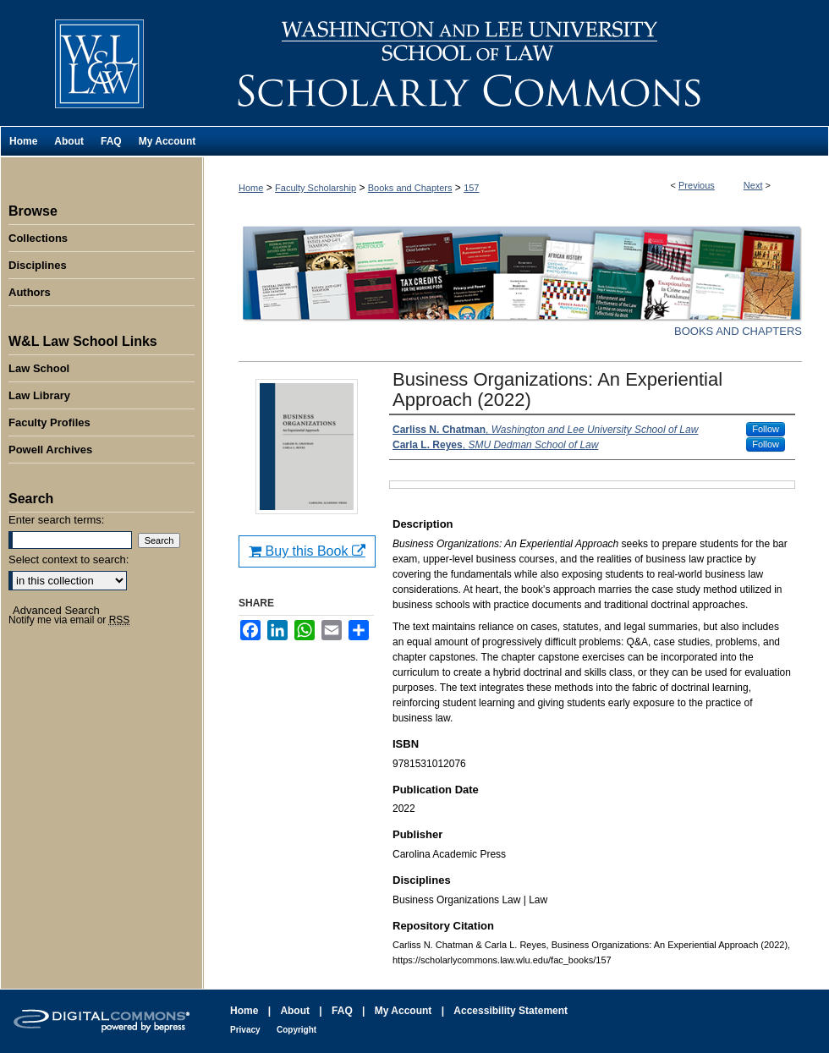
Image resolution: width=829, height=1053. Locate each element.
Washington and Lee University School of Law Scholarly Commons (516, 63)
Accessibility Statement (510, 1011)
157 (471, 188)
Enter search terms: (56, 519)
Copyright (296, 1029)
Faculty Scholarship (315, 188)
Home (251, 188)
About (295, 1011)
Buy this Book (307, 551)
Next (753, 185)
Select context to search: (68, 559)
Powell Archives (50, 449)
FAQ (342, 1011)
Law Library (39, 395)
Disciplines (37, 265)
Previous (696, 185)
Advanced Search (56, 610)
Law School (38, 368)
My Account (403, 1011)
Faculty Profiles (49, 422)
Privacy (245, 1029)
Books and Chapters (410, 188)
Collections (38, 238)
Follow (765, 429)
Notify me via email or (68, 620)
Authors (29, 292)
